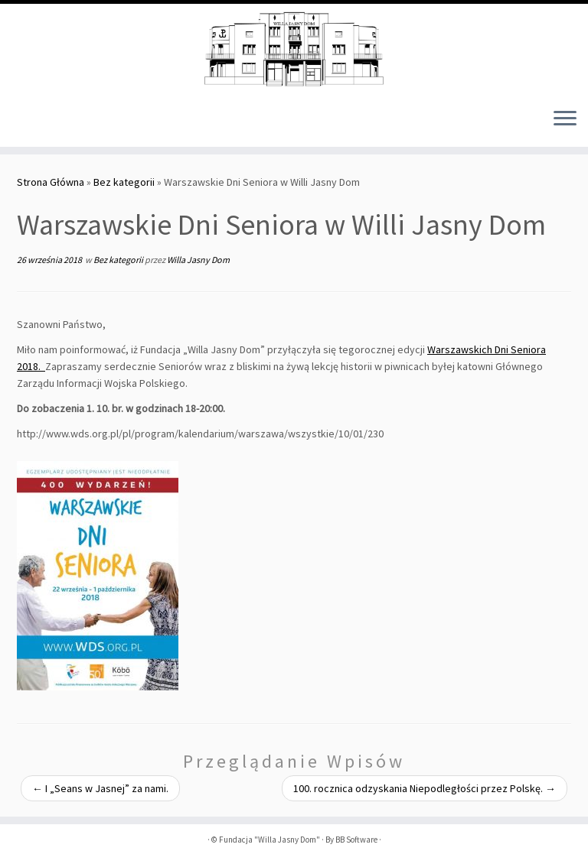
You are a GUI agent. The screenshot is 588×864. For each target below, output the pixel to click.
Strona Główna (50, 182)
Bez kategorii (124, 182)
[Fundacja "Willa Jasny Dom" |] (294, 49)
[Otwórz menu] (565, 119)
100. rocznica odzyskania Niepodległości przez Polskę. (424, 788)
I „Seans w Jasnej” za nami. (100, 788)
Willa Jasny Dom (198, 259)
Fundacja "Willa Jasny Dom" (269, 839)
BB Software (356, 839)
